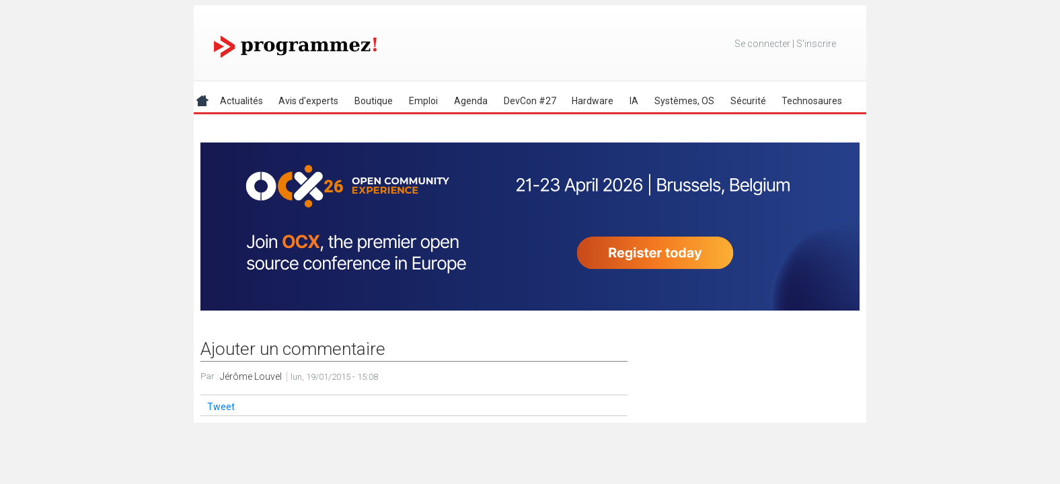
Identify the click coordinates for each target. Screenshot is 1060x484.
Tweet (221, 406)
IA (634, 100)
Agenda (471, 100)
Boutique (373, 100)
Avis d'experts (308, 100)
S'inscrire (816, 43)
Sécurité (748, 100)
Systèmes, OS (684, 100)
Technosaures (812, 100)
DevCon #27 (530, 100)
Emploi (423, 100)
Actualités (241, 100)
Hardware (592, 100)
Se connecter (762, 43)
